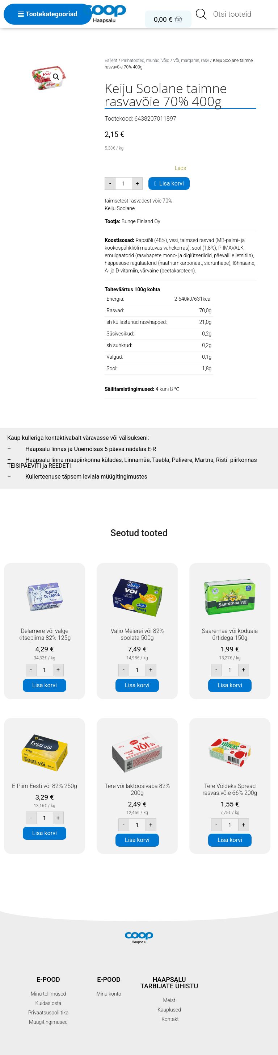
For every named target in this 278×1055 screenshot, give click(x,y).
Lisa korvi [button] (44, 685)
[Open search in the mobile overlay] (234, 14)
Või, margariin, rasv (191, 60)
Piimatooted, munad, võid (145, 60)
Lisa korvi (171, 183)
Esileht (111, 60)
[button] (56, 76)
